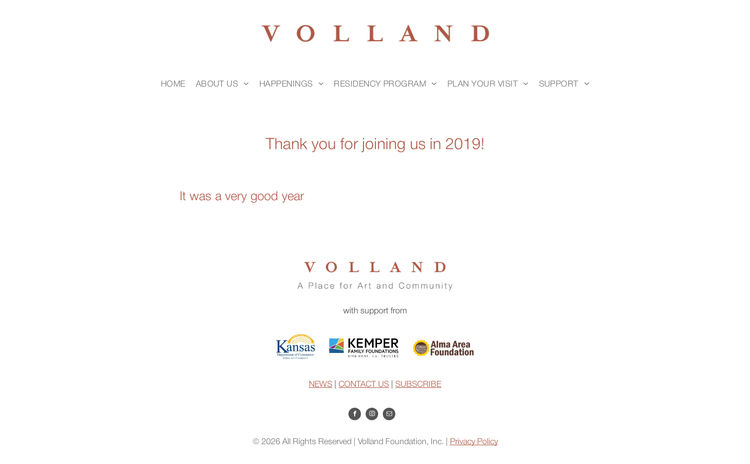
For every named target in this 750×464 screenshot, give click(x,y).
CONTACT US (364, 384)
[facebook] (354, 415)
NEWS (320, 384)
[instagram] (372, 415)
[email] (389, 415)
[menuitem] (173, 84)
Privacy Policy (474, 442)
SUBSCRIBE (418, 384)
